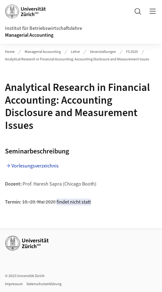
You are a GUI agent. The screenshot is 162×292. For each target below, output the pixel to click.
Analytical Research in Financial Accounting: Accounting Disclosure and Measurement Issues (77, 59)
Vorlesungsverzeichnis (35, 165)
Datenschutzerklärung (44, 284)
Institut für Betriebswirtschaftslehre (43, 28)
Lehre (75, 51)
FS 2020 (132, 51)
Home (10, 51)
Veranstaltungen (103, 51)
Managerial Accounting (29, 35)
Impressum (14, 284)
